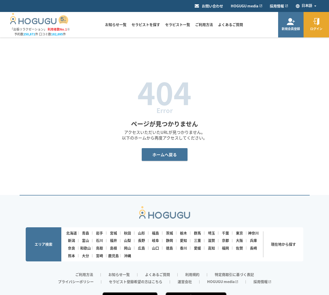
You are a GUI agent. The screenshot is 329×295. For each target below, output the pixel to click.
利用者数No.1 (57, 29)
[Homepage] (39, 22)
